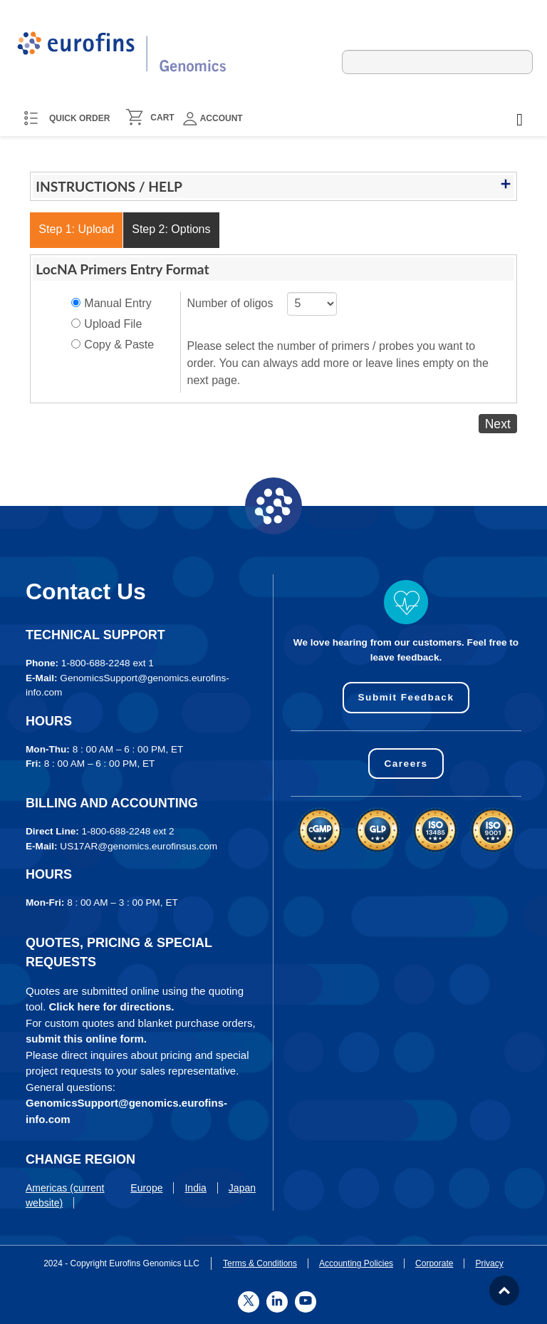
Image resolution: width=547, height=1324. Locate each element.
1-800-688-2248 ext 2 (128, 831)
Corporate (434, 1263)
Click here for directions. (111, 1006)
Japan (242, 1188)
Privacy (489, 1263)
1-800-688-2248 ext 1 (107, 663)
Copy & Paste (119, 344)
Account (213, 118)
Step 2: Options (171, 229)
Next (498, 423)
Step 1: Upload (76, 229)
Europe (146, 1188)
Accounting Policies (356, 1263)
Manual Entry (117, 303)
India (195, 1188)
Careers (405, 763)
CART (162, 118)
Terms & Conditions (260, 1263)
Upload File (113, 324)
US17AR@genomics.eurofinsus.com (138, 846)
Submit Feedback (406, 697)
